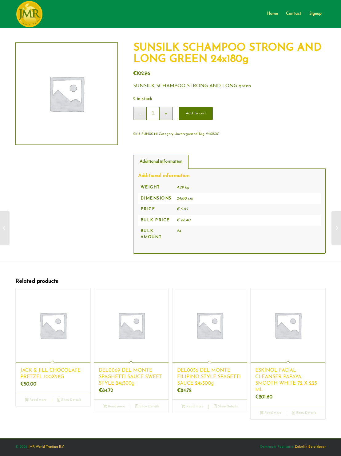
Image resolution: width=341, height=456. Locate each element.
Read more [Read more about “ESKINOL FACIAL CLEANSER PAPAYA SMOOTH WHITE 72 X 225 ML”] (270, 413)
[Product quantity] (153, 113)
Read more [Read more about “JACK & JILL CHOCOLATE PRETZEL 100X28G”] (35, 400)
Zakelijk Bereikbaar (310, 447)
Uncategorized (186, 134)
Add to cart (196, 113)
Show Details (69, 400)
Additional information (161, 162)
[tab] (160, 162)
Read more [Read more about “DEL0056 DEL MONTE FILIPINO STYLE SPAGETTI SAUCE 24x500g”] (192, 406)
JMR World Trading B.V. (46, 447)
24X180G (213, 134)
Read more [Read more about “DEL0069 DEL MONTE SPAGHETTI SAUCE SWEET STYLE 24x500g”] (114, 406)
